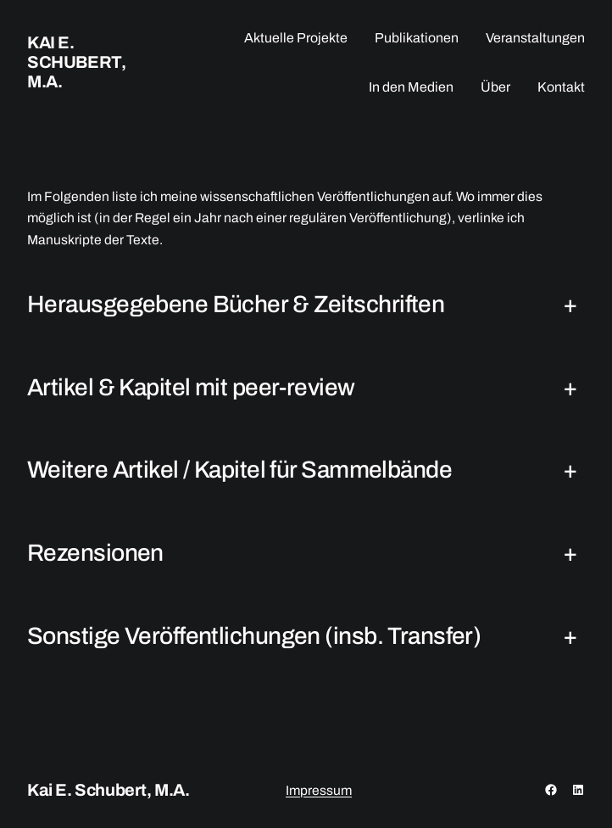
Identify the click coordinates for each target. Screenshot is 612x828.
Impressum (319, 790)
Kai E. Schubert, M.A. (76, 62)
